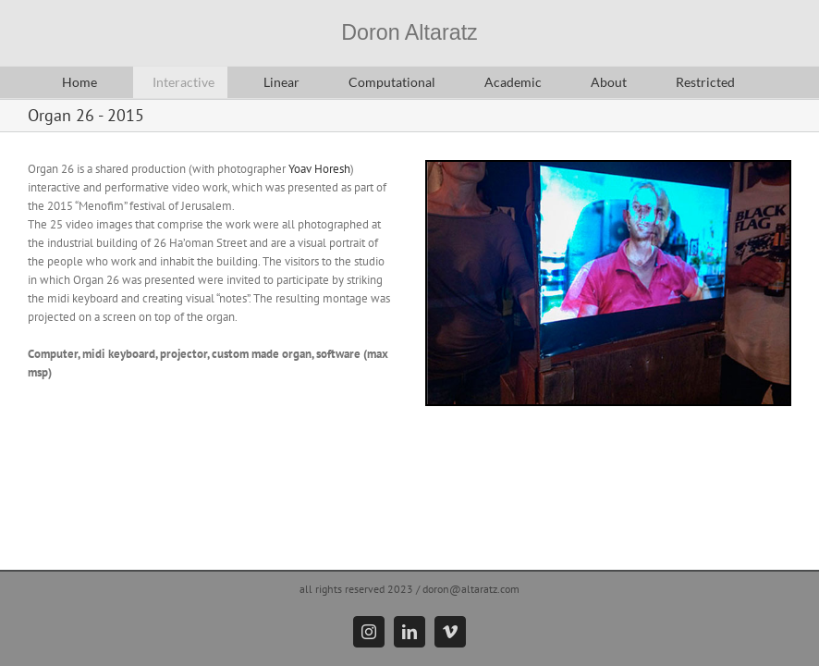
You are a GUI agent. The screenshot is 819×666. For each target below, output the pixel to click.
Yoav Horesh (319, 169)
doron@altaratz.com (471, 589)
